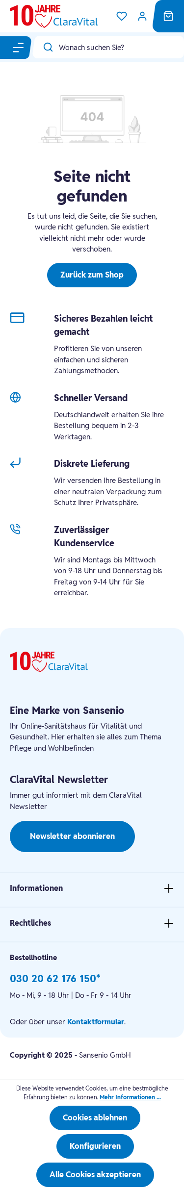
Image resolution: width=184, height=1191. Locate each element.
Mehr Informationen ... (130, 1097)
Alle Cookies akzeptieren (95, 1174)
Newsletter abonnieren (72, 836)
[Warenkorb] (168, 16)
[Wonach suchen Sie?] (121, 47)
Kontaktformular (95, 1021)
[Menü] (19, 47)
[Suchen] (45, 47)
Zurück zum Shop (92, 275)
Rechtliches (30, 923)
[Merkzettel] (121, 16)
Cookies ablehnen (95, 1118)
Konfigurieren (95, 1146)
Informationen (36, 888)
